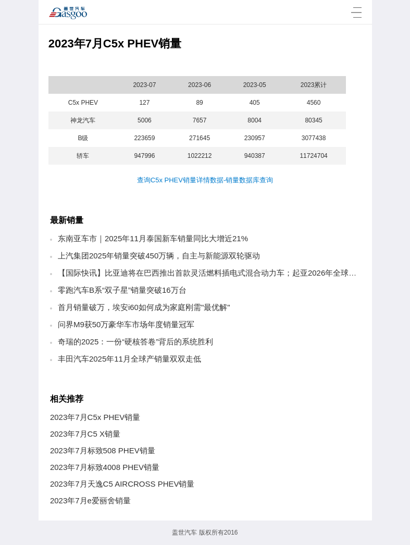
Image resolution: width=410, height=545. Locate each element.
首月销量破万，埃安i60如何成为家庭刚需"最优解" (144, 307)
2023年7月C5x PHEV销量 (95, 417)
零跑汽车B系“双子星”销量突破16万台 (122, 290)
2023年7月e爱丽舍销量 (90, 500)
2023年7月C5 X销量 (85, 433)
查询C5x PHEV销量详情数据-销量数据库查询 (205, 180)
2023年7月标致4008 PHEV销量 (104, 467)
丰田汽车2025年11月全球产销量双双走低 (129, 358)
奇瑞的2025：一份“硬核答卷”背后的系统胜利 (135, 341)
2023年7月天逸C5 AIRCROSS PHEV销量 (122, 483)
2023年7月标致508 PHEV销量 (102, 450)
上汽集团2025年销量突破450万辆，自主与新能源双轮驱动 (159, 255)
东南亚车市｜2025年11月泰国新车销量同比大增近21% (153, 238)
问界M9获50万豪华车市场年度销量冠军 (126, 324)
